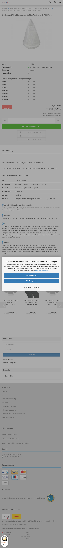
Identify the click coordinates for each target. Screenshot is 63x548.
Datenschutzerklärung (41, 270)
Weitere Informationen (31, 287)
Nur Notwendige (31, 275)
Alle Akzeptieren (31, 281)
